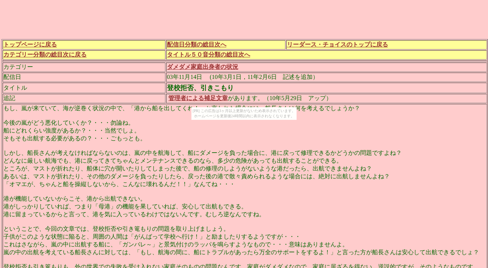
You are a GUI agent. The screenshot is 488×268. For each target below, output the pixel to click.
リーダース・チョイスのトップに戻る (337, 44)
